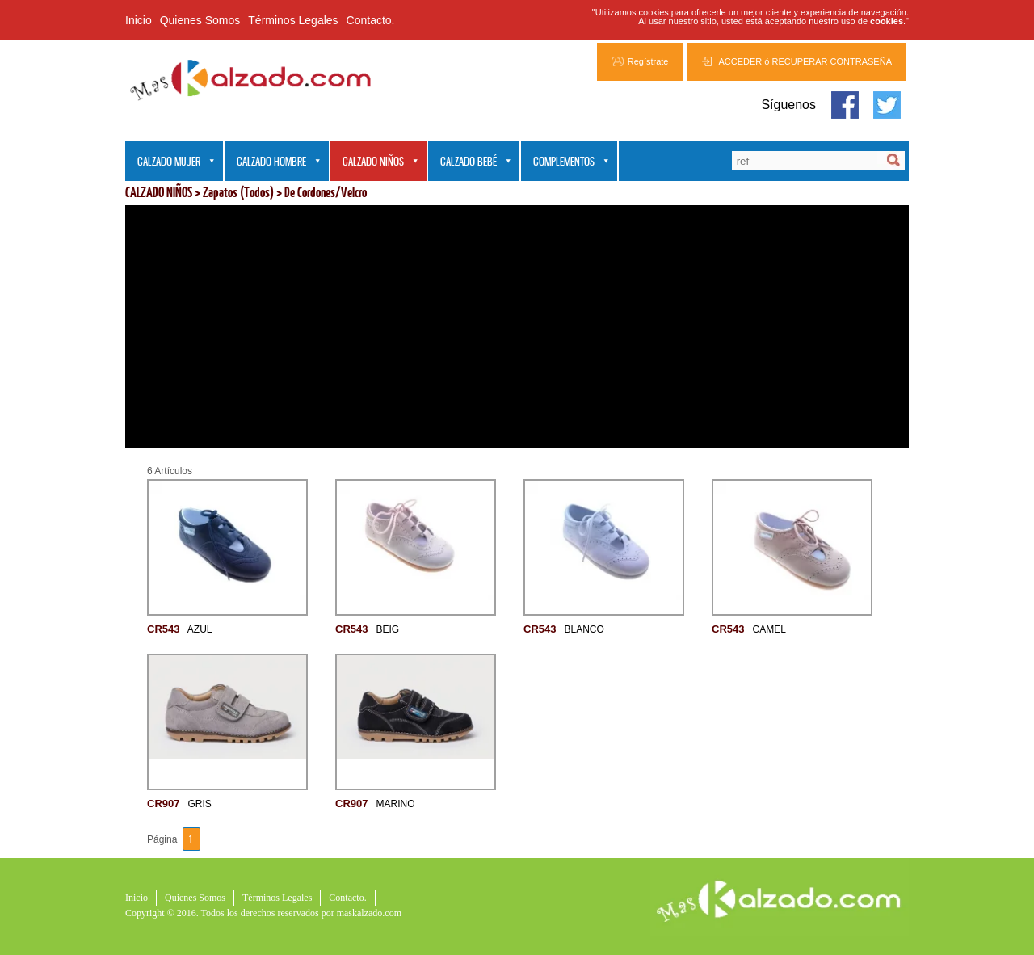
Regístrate (648, 61)
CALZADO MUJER (170, 162)
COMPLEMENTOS (565, 162)
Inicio (138, 20)
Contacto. (371, 20)
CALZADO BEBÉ (470, 162)
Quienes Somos (200, 20)
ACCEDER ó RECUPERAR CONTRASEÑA (805, 61)
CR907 (163, 803)
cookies (886, 21)
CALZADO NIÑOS (374, 162)
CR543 (163, 629)
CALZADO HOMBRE (273, 162)
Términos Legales (293, 20)
